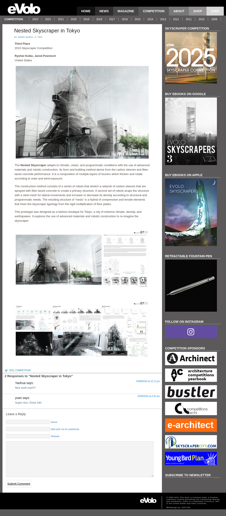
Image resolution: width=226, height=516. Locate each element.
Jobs (215, 11)
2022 (48, 19)
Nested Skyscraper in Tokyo (47, 31)
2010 (202, 19)
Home (86, 11)
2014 (150, 19)
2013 (163, 19)
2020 (74, 19)
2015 (138, 19)
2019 (87, 19)
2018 (99, 19)
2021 (61, 19)
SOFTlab (186, 514)
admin (21, 37)
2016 (125, 19)
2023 (35, 19)
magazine (126, 11)
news (104, 11)
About (178, 11)
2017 (112, 19)
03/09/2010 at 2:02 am (149, 396)
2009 (214, 19)
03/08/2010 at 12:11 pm (148, 381)
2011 (189, 19)
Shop (197, 11)
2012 (176, 19)
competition (153, 11)
